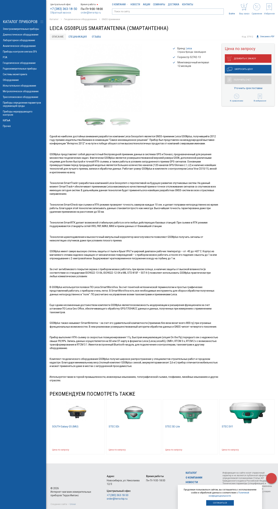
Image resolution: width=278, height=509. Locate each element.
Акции (146, 4)
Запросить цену (240, 69)
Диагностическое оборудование (23, 34)
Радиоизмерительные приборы (23, 68)
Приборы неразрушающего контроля (23, 113)
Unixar (73, 504)
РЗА (23, 57)
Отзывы (96, 36)
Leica (189, 48)
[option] (108, 78)
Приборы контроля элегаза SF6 (23, 51)
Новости (135, 4)
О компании (120, 4)
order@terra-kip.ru (91, 12)
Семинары (159, 4)
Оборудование (23, 80)
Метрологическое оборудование (23, 91)
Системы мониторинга (23, 74)
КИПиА (23, 120)
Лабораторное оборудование (23, 40)
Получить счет (239, 80)
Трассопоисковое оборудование (23, 97)
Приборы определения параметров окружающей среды (23, 104)
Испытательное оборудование (23, 85)
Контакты (187, 4)
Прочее (23, 126)
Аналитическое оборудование (23, 46)
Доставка (173, 4)
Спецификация (77, 36)
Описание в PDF (265, 36)
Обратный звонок (60, 12)
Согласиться (220, 503)
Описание (58, 36)
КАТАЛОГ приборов (20, 22)
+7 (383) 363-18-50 (63, 9)
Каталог (191, 472)
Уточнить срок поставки (248, 88)
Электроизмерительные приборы (23, 29)
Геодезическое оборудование (23, 63)
